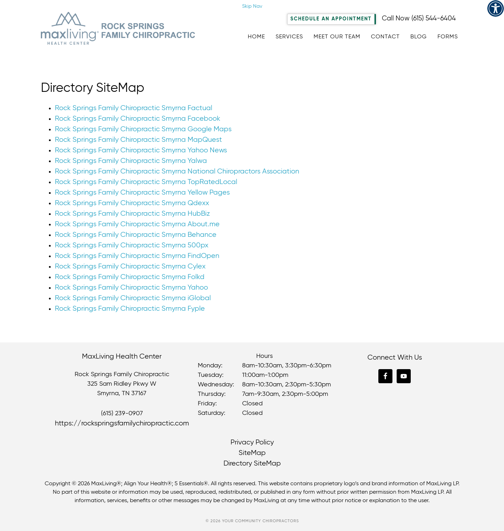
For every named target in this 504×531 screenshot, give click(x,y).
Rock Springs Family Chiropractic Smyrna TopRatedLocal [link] (146, 182)
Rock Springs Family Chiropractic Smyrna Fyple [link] (130, 308)
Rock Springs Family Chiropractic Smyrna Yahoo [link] (131, 287)
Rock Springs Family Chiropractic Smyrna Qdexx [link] (132, 203)
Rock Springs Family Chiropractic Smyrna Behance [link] (135, 235)
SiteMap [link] (252, 453)
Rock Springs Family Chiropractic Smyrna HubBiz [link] (132, 213)
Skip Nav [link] (252, 6)
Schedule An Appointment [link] (331, 19)
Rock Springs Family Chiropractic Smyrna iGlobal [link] (133, 298)
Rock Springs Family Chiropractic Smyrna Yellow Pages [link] (142, 192)
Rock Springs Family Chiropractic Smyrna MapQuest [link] (138, 140)
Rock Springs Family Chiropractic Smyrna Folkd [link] (129, 277)
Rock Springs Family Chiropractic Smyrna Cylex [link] (130, 266)
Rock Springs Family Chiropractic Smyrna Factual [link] (133, 108)
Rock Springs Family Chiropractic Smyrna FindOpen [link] (137, 256)
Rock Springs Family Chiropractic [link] (118, 29)
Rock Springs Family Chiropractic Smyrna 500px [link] (131, 245)
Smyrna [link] (108, 393)
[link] (495, 8)
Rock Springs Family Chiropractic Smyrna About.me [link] (137, 224)
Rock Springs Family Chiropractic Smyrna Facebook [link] (137, 118)
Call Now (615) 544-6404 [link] (419, 18)
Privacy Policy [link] (252, 442)
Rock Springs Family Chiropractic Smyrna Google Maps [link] (143, 129)
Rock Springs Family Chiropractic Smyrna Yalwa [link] (131, 161)
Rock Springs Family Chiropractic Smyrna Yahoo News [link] (141, 150)
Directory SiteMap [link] (252, 463)
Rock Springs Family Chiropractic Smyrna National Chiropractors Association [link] (177, 171)
